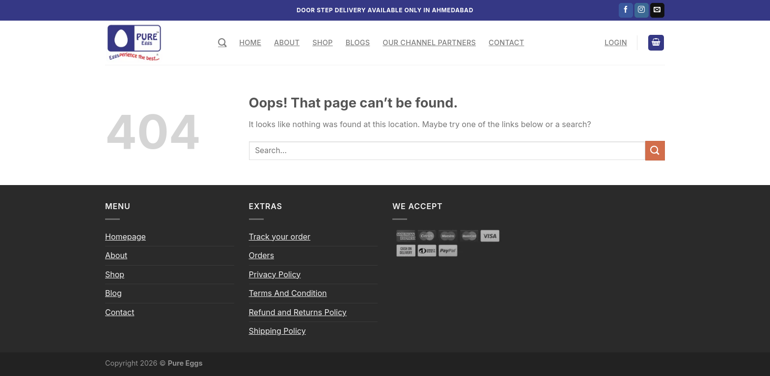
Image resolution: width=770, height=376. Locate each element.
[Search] (222, 43)
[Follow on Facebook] (626, 10)
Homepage (125, 237)
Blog (113, 293)
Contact (506, 42)
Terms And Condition (288, 293)
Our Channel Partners (429, 42)
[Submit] (655, 150)
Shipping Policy (277, 331)
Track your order (280, 237)
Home (250, 42)
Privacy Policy (275, 274)
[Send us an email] (657, 10)
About (287, 42)
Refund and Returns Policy (298, 312)
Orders (262, 255)
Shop (322, 42)
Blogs (358, 42)
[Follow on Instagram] (641, 10)
